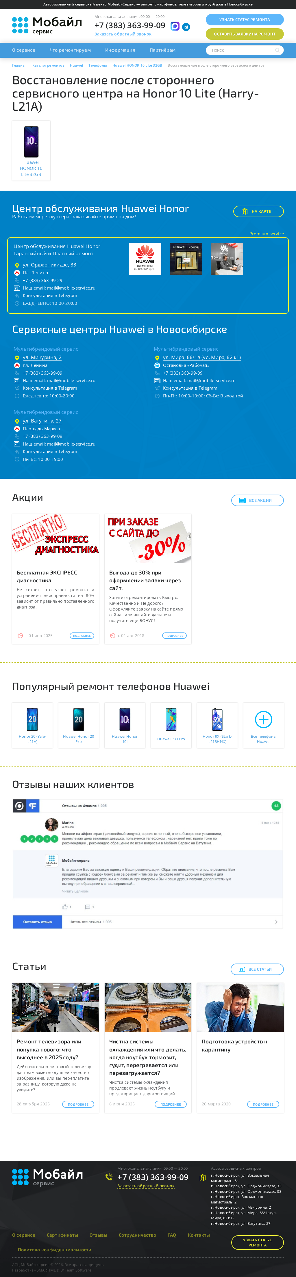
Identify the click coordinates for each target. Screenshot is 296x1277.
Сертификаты (62, 1234)
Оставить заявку (244, 33)
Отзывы (98, 1234)
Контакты (199, 1234)
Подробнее (82, 635)
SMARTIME (46, 1270)
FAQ (172, 1234)
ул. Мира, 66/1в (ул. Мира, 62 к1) (202, 357)
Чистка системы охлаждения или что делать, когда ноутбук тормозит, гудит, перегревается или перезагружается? (147, 1057)
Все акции (255, 500)
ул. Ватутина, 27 (42, 420)
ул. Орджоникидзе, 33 (49, 264)
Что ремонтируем (70, 49)
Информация (120, 49)
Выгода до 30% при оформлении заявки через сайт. (145, 580)
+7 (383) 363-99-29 (43, 280)
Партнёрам (163, 49)
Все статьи (255, 969)
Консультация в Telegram (50, 295)
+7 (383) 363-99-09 (130, 25)
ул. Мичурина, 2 (42, 357)
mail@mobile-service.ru (71, 288)
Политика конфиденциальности (54, 1249)
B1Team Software (75, 1270)
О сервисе (23, 49)
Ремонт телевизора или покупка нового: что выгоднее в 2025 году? (49, 1049)
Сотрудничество (137, 1234)
